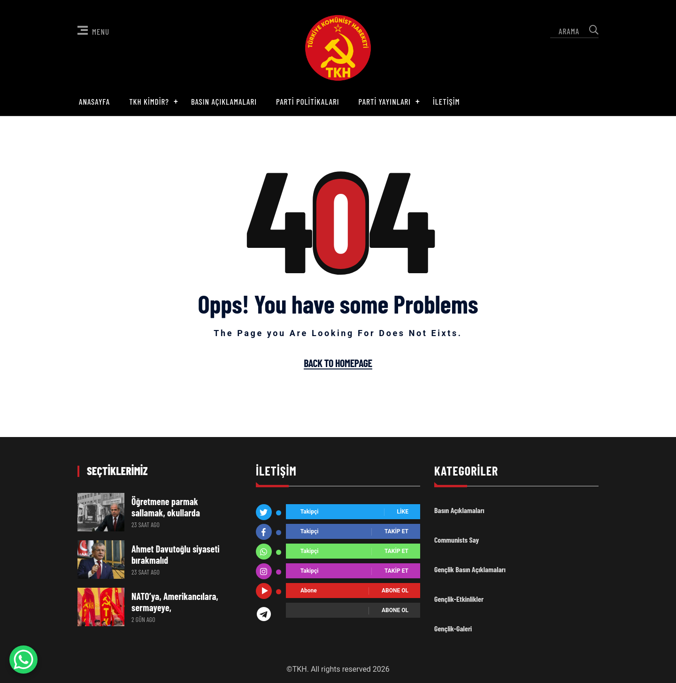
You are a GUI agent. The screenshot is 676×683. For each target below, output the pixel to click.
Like (402, 512)
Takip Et (396, 532)
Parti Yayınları (385, 101)
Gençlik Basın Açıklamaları (470, 569)
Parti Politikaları (307, 101)
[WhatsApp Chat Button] (23, 659)
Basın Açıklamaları (224, 101)
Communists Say (456, 539)
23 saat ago (145, 524)
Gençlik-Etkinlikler (459, 598)
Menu (93, 31)
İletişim (446, 101)
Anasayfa (94, 101)
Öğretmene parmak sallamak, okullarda (165, 507)
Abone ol (395, 591)
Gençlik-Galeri (453, 628)
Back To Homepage (338, 363)
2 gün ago (143, 619)
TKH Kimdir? (149, 101)
